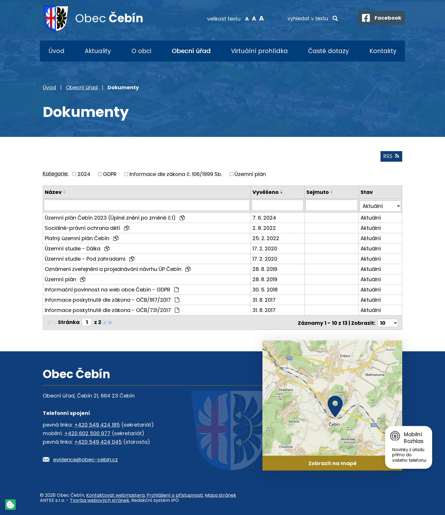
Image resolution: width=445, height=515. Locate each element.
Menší (244, 18)
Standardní (251, 18)
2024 (84, 174)
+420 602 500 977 (87, 431)
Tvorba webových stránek (99, 499)
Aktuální (371, 217)
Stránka (69, 321)
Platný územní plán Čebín (81, 237)
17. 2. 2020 (265, 248)
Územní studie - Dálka (77, 248)
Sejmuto (318, 192)
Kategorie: (55, 174)
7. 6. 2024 (264, 217)
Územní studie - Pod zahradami (89, 258)
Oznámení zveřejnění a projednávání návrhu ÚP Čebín (118, 268)
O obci (141, 51)
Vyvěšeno (266, 192)
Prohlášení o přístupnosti (175, 494)
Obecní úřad (191, 51)
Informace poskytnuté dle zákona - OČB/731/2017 (112, 309)
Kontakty (383, 51)
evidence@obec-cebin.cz (85, 458)
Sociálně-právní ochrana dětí (87, 227)
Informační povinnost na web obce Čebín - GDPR (112, 289)
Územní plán (250, 174)
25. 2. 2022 (266, 237)
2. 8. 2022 (264, 227)
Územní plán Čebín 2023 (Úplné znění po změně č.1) (115, 217)
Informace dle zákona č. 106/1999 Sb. (176, 174)
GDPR (110, 174)
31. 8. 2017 (264, 299)
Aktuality (98, 51)
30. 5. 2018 (265, 289)
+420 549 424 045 (98, 440)
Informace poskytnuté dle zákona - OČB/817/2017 (112, 299)
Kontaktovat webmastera (115, 494)
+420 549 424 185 (97, 423)
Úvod (56, 51)
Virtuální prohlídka (259, 51)
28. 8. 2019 (265, 268)
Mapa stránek (220, 494)
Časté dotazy (328, 51)
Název (53, 192)
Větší (258, 18)
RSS (391, 157)
